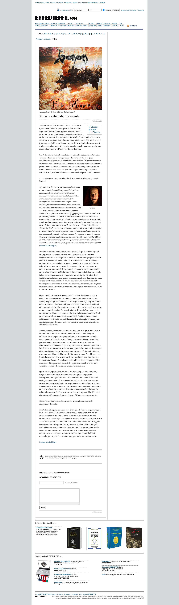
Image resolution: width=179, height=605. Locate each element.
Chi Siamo (59, 2)
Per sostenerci (92, 2)
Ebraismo (54, 25)
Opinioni (99, 25)
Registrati (141, 10)
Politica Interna (44, 23)
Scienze (114, 23)
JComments (97, 515)
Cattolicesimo (44, 25)
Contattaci (102, 2)
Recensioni (107, 23)
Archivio (52, 2)
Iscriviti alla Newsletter (62, 577)
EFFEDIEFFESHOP (42, 2)
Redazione (67, 2)
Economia (71, 25)
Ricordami (108, 10)
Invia (43, 510)
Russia (91, 23)
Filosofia (99, 23)
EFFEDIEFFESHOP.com (44, 530)
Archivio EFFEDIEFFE (62, 564)
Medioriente (61, 23)
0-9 (45, 34)
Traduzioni (115, 25)
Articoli (47, 39)
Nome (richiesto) (71, 482)
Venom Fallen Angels (48, 246)
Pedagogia (92, 25)
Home (37, 23)
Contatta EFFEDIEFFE (110, 570)
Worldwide (107, 25)
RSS (103, 577)
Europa (70, 23)
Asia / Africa (79, 23)
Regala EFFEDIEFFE (80, 2)
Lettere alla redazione (62, 571)
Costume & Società (81, 25)
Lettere (122, 25)
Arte (121, 23)
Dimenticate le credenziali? (129, 10)
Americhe (54, 23)
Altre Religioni (62, 25)
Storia (37, 25)
